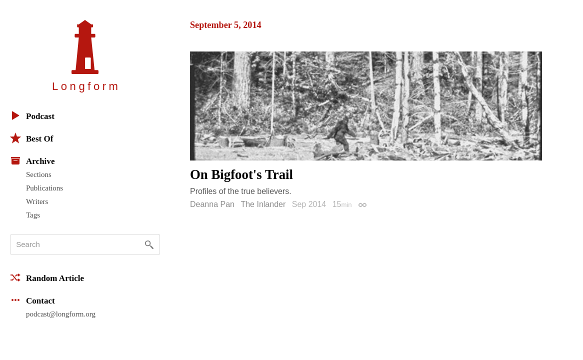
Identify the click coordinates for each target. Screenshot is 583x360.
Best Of (31, 138)
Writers (37, 202)
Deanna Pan (212, 204)
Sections (39, 174)
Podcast (32, 115)
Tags (33, 215)
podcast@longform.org (61, 314)
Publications (44, 188)
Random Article (47, 277)
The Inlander (263, 204)
